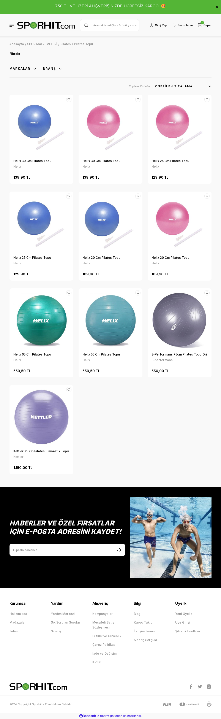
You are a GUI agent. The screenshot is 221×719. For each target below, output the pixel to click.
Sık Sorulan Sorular (65, 622)
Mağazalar (17, 622)
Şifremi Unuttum (187, 631)
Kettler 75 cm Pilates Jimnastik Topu (41, 451)
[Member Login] (158, 25)
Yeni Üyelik (183, 614)
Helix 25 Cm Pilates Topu (170, 161)
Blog (137, 614)
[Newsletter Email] (67, 550)
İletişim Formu (144, 631)
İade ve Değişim (104, 653)
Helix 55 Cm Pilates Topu (101, 354)
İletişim (14, 631)
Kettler (18, 457)
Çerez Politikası (104, 644)
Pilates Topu (83, 44)
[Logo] (46, 25)
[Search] (109, 25)
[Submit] (119, 550)
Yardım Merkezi (63, 614)
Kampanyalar (102, 614)
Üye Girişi (182, 622)
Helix (17, 166)
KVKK (96, 662)
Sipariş (56, 631)
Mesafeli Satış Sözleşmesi (103, 625)
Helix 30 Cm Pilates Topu (32, 161)
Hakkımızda (18, 614)
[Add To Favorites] (68, 99)
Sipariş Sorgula (145, 640)
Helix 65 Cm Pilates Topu (32, 354)
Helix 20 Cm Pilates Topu (101, 257)
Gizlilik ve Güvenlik (106, 636)
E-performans (162, 360)
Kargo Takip (143, 622)
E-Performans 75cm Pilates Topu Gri (179, 354)
